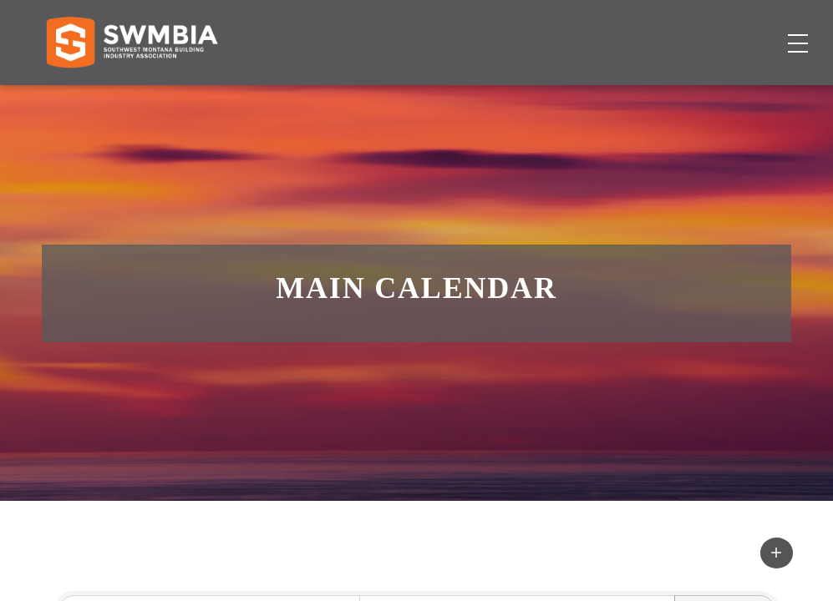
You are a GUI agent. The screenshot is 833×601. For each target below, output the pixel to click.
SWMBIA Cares (746, 29)
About (605, 96)
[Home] (131, 97)
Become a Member (716, 96)
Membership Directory (340, 96)
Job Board (469, 96)
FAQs (669, 29)
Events (544, 96)
